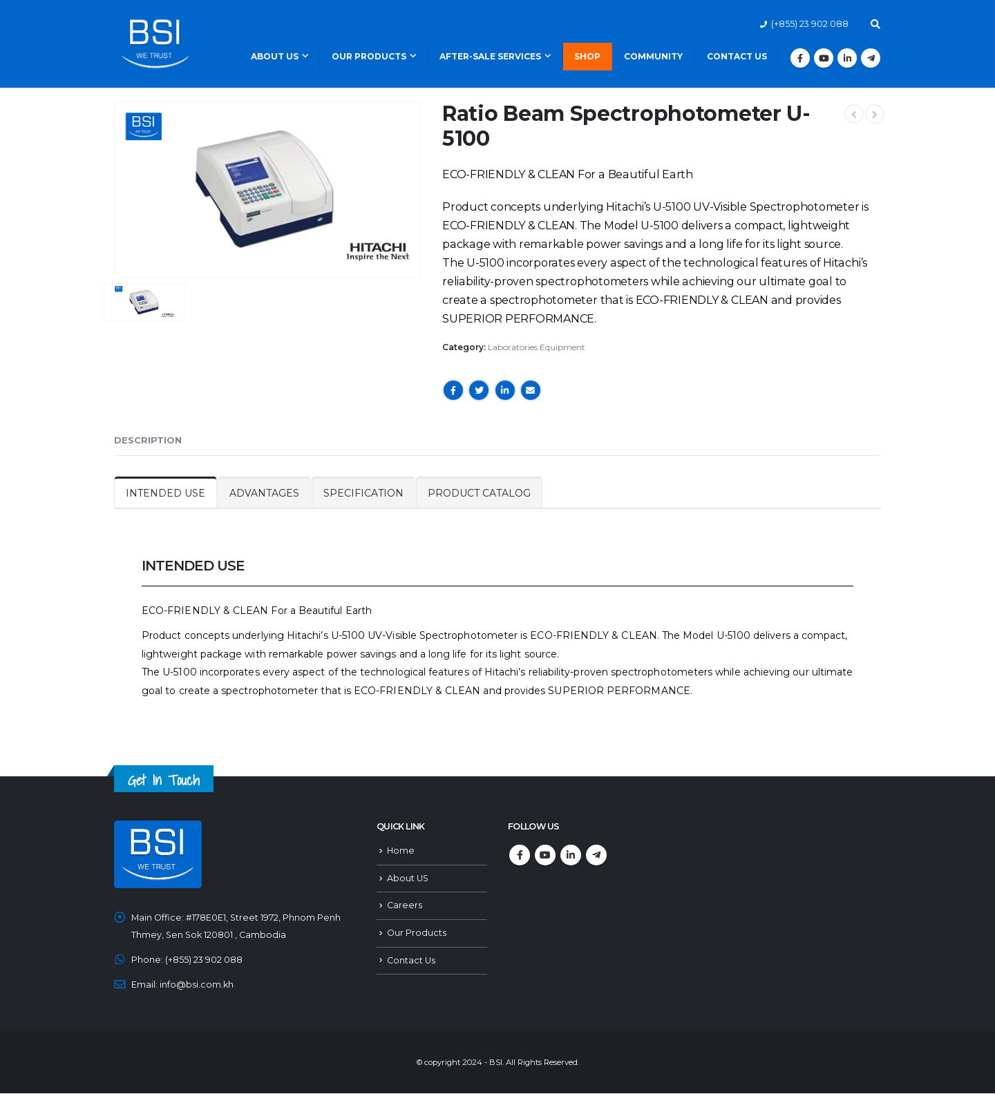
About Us (274, 56)
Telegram (596, 855)
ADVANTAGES (264, 493)
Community (653, 56)
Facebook (453, 390)
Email (531, 390)
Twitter (479, 390)
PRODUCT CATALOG (479, 493)
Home (401, 850)
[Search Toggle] (875, 24)
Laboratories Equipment (536, 347)
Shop (587, 56)
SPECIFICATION (363, 493)
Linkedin (570, 855)
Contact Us (737, 56)
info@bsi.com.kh (197, 985)
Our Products (369, 56)
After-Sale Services (490, 56)
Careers (404, 906)
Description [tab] (148, 439)
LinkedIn (505, 390)
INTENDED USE (165, 493)
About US (407, 878)
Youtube (545, 855)
